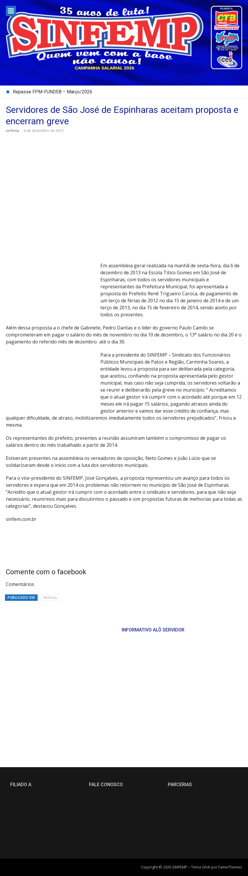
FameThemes (230, 867)
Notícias (50, 597)
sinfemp (12, 130)
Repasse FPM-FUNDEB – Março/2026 (52, 92)
